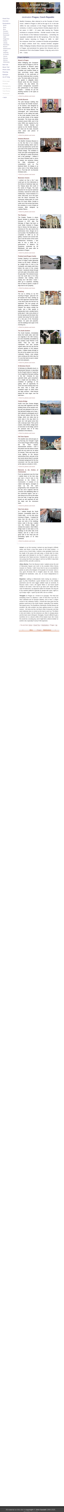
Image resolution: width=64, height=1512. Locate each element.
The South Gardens (24, 330)
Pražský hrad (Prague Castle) (27, 256)
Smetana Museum (23, 138)
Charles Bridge (22, 401)
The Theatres (22, 215)
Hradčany (21, 291)
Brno (31, 630)
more (26, 52)
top (56, 625)
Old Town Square (23, 436)
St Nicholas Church (24, 366)
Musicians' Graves (24, 178)
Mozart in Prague (23, 60)
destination (26, 17)
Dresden (46, 595)
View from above (23, 509)
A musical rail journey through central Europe (38, 7)
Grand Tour (37, 625)
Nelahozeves (47, 630)
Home (30, 625)
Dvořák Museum (23, 99)
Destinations (45, 625)
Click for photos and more (27, 96)
